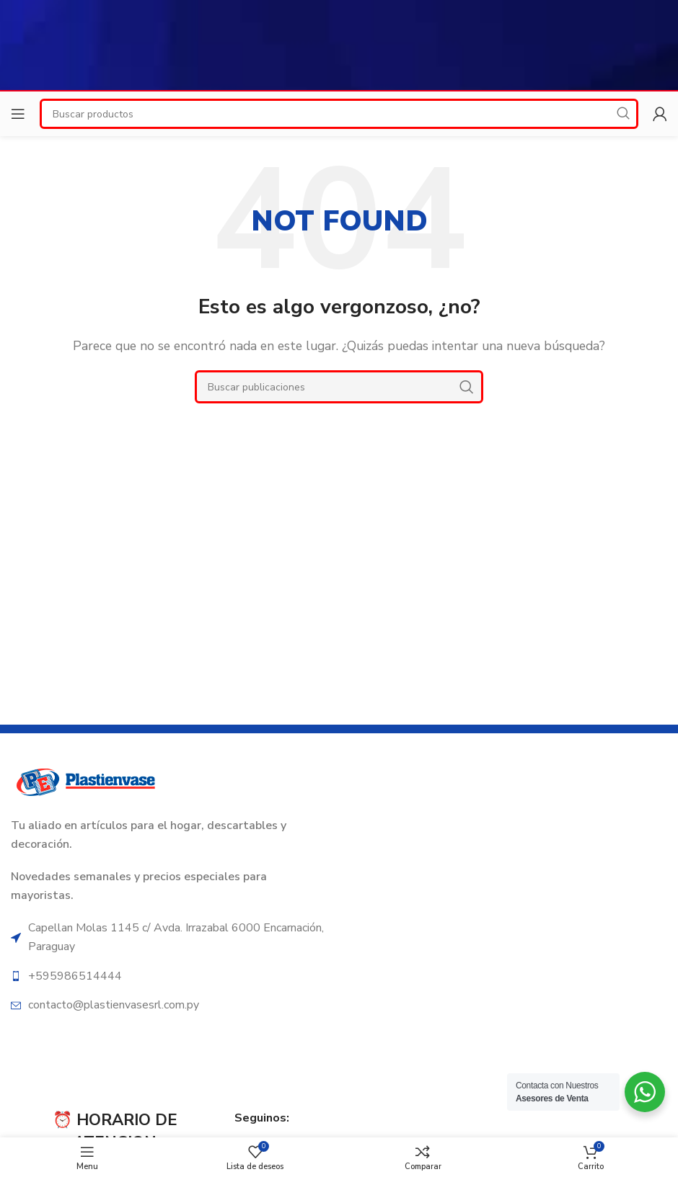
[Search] (339, 386)
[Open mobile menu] (18, 113)
